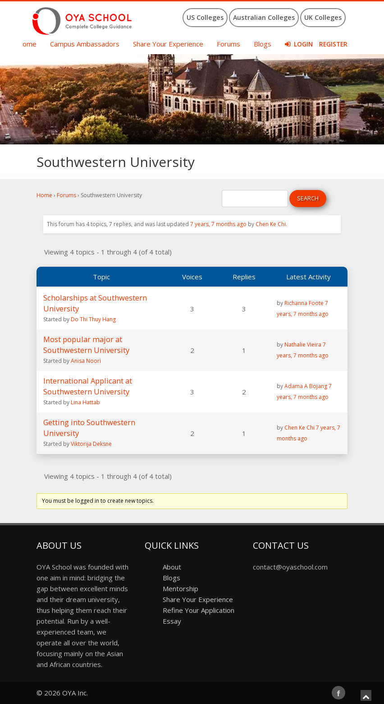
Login (303, 44)
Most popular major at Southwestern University (86, 344)
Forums (228, 43)
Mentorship (180, 588)
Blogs (262, 43)
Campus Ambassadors (84, 43)
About (172, 566)
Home (27, 43)
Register (333, 44)
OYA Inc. (75, 692)
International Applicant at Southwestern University (87, 386)
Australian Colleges (264, 17)
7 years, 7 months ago (218, 224)
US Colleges (205, 17)
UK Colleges (323, 17)
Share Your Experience (168, 43)
